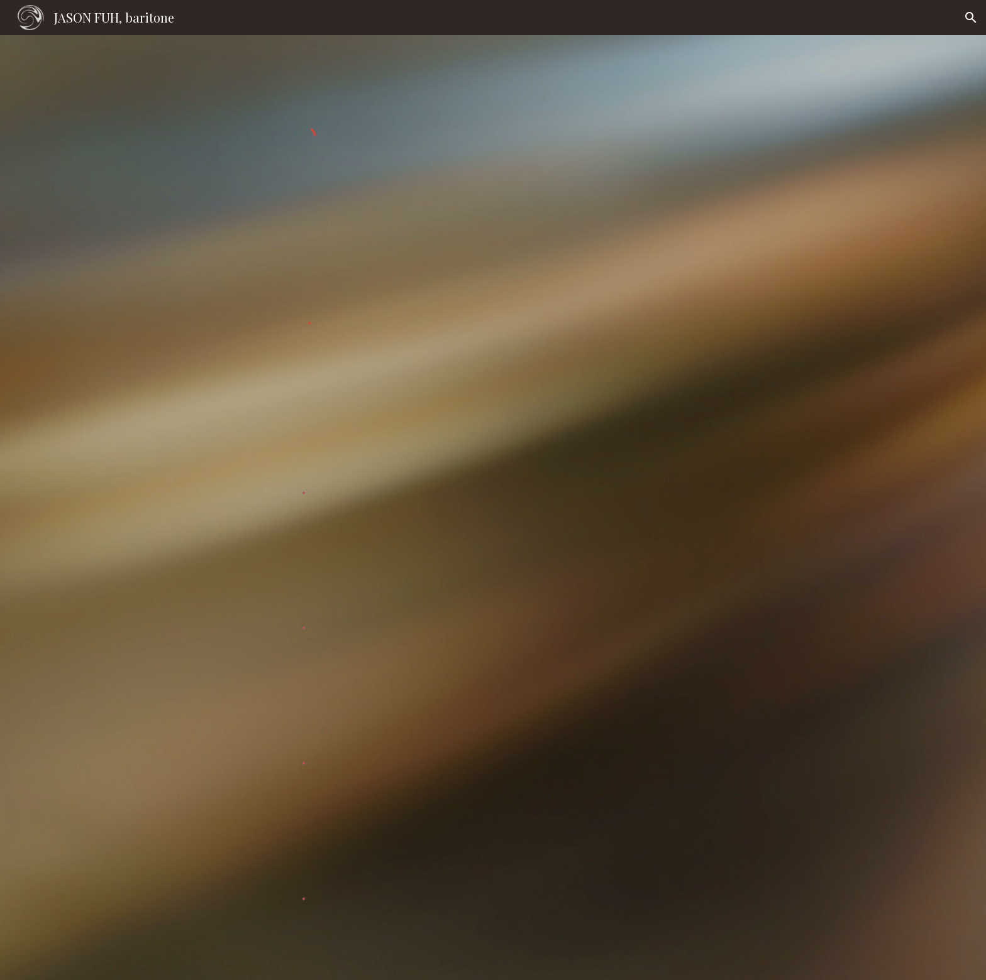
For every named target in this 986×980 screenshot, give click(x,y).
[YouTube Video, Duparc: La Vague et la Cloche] (710, 495)
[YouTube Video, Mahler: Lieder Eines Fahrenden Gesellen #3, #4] (710, 762)
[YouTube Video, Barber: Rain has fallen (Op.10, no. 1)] (710, 900)
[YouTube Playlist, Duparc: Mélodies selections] (710, 356)
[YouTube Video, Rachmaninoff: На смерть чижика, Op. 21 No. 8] (710, 224)
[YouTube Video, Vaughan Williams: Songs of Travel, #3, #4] (710, 630)
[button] (971, 18)
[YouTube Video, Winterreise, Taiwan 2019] (710, 102)
